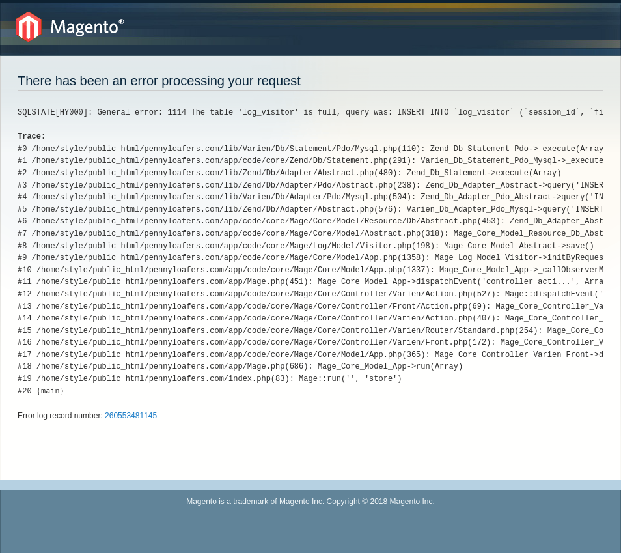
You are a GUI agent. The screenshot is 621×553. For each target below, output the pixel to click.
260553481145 (131, 415)
